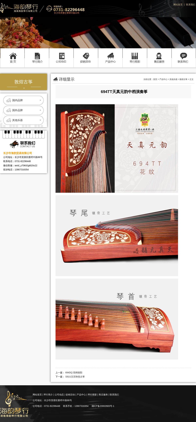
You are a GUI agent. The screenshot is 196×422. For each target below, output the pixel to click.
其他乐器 (17, 120)
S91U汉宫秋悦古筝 (75, 376)
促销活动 (86, 54)
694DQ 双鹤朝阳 (73, 372)
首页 (12, 54)
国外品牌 (17, 110)
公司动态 (61, 54)
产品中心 (110, 54)
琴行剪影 (134, 54)
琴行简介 (36, 54)
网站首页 (178, 4)
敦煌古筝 (183, 79)
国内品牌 (17, 100)
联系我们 (190, 4)
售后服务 (159, 54)
